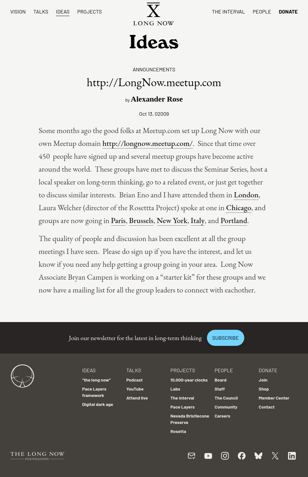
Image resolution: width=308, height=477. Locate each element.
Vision (18, 11)
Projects (89, 11)
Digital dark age (97, 404)
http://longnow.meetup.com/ (147, 143)
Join (263, 379)
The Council (226, 398)
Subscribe (225, 338)
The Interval (228, 11)
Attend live (137, 398)
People (262, 11)
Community (226, 407)
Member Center (274, 398)
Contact (267, 407)
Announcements (154, 69)
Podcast (134, 379)
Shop (264, 389)
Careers (222, 416)
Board (221, 379)
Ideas (63, 11)
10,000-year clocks (189, 379)
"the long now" (96, 379)
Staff (220, 389)
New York (172, 220)
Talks (40, 11)
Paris (118, 220)
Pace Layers (183, 407)
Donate (288, 11)
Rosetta (178, 431)
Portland (233, 220)
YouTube (135, 389)
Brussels (141, 220)
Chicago (238, 207)
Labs (175, 389)
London (246, 195)
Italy (198, 220)
